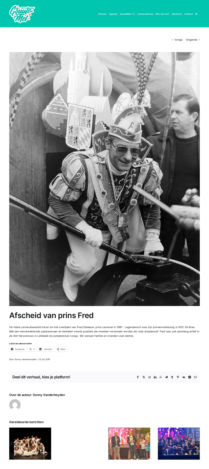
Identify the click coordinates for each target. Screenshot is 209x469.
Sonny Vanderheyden (26, 359)
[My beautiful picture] (104, 179)
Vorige (178, 39)
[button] (196, 13)
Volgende (191, 39)
